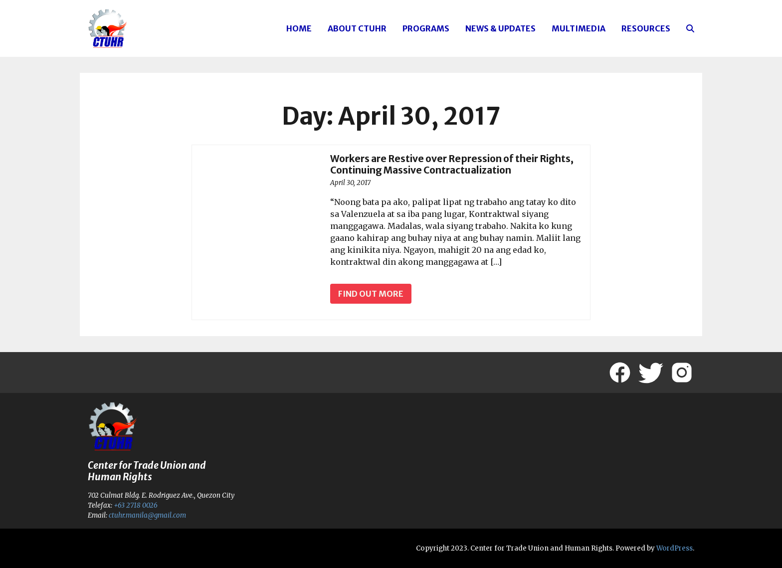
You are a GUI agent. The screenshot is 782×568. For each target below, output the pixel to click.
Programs (425, 28)
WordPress (674, 548)
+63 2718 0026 (136, 505)
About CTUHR (357, 28)
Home (299, 28)
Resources (645, 28)
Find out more (370, 294)
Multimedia (578, 28)
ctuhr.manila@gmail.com (147, 515)
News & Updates (500, 28)
